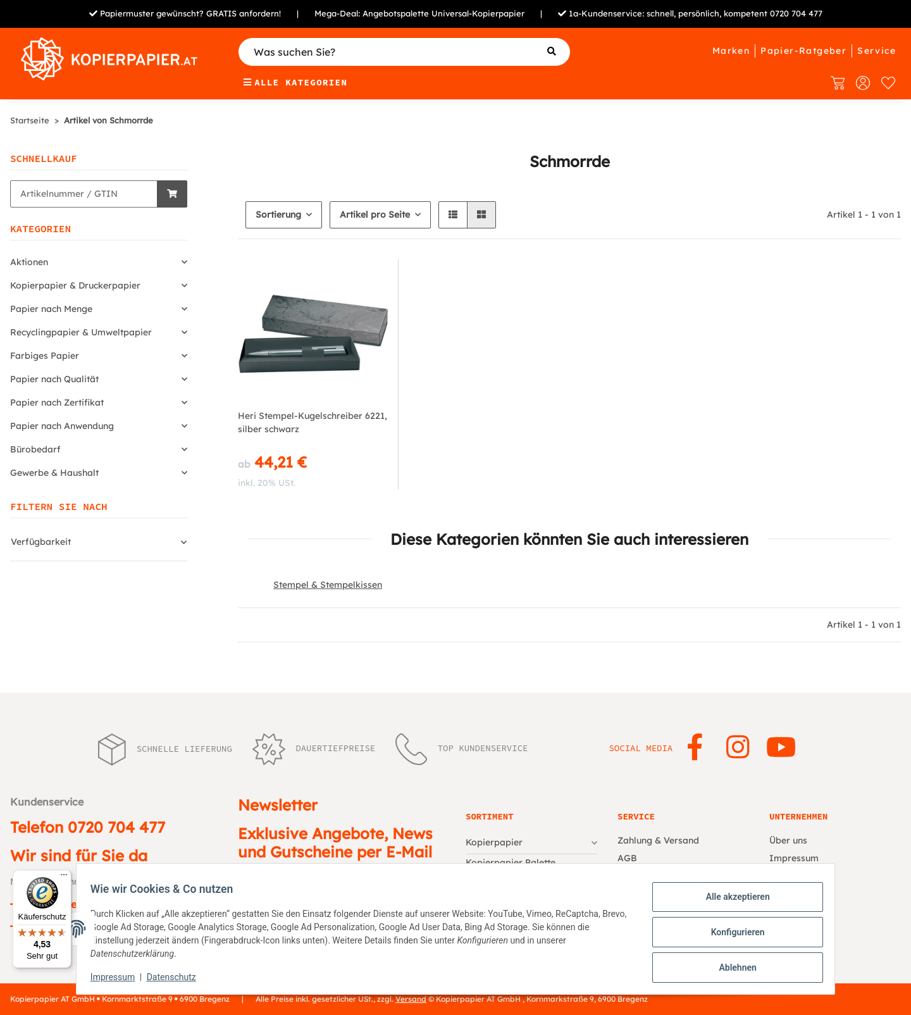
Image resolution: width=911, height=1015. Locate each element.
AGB (627, 858)
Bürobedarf (35, 449)
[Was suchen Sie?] (405, 52)
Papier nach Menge (51, 308)
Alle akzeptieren (731, 899)
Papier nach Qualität (54, 379)
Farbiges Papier (44, 355)
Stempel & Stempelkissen (327, 584)
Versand (410, 999)
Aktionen (29, 262)
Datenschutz (177, 977)
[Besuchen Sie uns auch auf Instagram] (738, 748)
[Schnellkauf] (84, 194)
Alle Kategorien (295, 82)
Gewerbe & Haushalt (54, 472)
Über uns (788, 840)
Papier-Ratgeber (803, 50)
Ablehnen (731, 965)
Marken (731, 50)
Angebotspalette (396, 13)
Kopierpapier (494, 842)
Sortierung (278, 214)
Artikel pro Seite (375, 214)
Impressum (119, 977)
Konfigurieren (731, 932)
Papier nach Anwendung (62, 426)
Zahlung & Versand (658, 840)
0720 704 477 (796, 13)
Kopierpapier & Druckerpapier (75, 285)
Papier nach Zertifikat (57, 402)
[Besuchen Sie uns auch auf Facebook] (694, 748)
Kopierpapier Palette (510, 862)
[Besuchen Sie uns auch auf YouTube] (781, 748)
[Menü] (63, 877)
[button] (453, 214)
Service (876, 50)
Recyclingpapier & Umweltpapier (81, 332)
